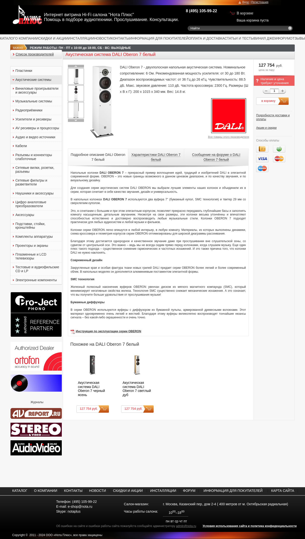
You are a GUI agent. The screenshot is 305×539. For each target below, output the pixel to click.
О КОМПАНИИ (26, 38)
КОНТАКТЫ (120, 38)
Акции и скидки (266, 127)
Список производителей (35, 54)
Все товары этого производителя (228, 136)
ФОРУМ (283, 38)
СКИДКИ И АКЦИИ (53, 38)
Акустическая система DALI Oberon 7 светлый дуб (137, 389)
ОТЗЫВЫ (297, 38)
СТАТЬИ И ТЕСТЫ (239, 38)
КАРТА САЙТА (282, 491)
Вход (245, 2)
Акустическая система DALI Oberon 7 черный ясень (91, 389)
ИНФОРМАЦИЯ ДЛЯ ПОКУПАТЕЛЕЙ (159, 38)
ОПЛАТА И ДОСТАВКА (207, 38)
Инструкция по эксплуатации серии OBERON (108, 331)
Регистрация (259, 2)
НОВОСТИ (102, 38)
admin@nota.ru (186, 526)
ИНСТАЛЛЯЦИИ (81, 38)
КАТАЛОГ (7, 38)
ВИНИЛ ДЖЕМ (265, 38)
